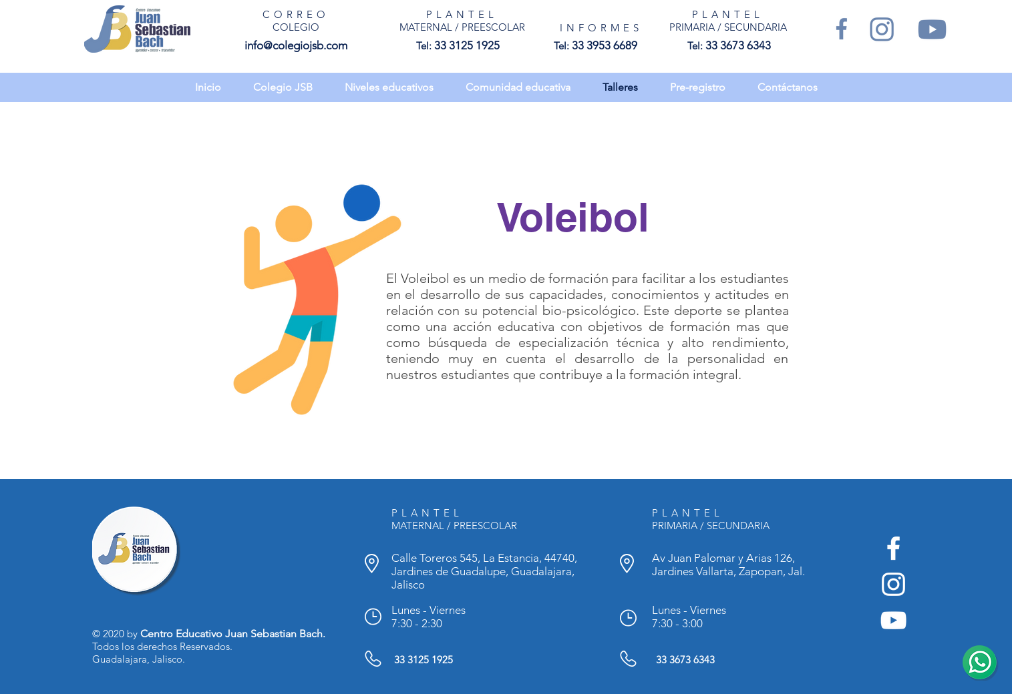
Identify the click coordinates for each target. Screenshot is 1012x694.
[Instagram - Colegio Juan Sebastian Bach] (893, 584)
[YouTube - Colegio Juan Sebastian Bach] (893, 620)
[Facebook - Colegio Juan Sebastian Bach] (893, 548)
